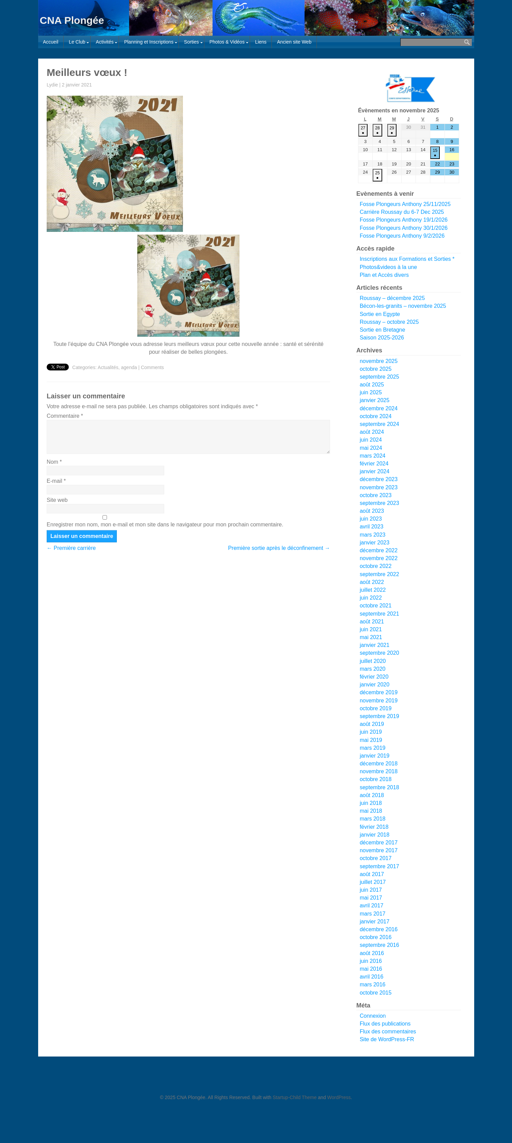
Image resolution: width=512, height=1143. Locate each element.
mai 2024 (371, 448)
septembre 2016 (379, 945)
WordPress (339, 1097)
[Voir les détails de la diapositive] (410, 88)
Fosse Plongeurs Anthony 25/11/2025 (405, 204)
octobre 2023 (375, 495)
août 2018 (372, 795)
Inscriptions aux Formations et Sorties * (407, 259)
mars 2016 (373, 984)
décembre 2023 (379, 479)
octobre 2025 (375, 369)
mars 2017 (373, 914)
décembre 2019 (379, 692)
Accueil (50, 42)
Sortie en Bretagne (382, 330)
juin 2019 (371, 732)
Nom (54, 462)
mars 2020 (373, 669)
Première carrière (71, 548)
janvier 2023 (374, 542)
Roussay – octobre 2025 (389, 322)
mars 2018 (373, 819)
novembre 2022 (379, 558)
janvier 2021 (374, 645)
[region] (409, 88)
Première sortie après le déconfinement (279, 548)
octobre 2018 (375, 779)
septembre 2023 (379, 503)
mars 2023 (373, 535)
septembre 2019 (379, 716)
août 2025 (372, 384)
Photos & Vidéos (227, 42)
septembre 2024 (379, 424)
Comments (152, 367)
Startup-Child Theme (295, 1097)
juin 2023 (371, 519)
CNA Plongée (72, 20)
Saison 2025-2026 (382, 337)
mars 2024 (373, 456)
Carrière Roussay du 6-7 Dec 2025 (402, 212)
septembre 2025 (379, 377)
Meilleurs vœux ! (87, 72)
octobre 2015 (375, 993)
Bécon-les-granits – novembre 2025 (403, 306)
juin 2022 (371, 598)
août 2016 (372, 953)
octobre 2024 (375, 416)
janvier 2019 (374, 756)
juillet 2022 (373, 590)
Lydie (52, 85)
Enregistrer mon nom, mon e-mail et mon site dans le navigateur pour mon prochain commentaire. (165, 524)
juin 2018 (371, 803)
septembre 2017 (379, 866)
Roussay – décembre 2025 (392, 298)
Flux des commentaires (388, 1031)
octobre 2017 (375, 858)
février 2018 (374, 827)
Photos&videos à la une (388, 267)
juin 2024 (371, 440)
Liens (260, 42)
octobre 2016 (375, 937)
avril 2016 (371, 977)
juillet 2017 (373, 882)
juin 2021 (371, 629)
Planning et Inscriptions (148, 42)
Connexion (373, 1016)
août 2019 (372, 724)
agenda (129, 367)
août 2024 (372, 432)
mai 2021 (371, 637)
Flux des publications (385, 1024)
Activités (104, 42)
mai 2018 (371, 811)
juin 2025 (371, 392)
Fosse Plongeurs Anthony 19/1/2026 (404, 220)
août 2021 (372, 621)
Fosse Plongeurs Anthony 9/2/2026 (402, 236)
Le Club (77, 42)
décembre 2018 (379, 763)
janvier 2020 (374, 684)
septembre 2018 (379, 787)
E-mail (56, 481)
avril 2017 (371, 905)
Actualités (108, 367)
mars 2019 (373, 748)
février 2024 (374, 463)
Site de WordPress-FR (387, 1039)
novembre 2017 (379, 850)
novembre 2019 (379, 700)
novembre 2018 (379, 771)
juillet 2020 (373, 661)
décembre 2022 (379, 550)
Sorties (191, 42)
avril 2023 (371, 526)
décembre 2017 (379, 842)
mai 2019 (371, 740)
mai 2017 (371, 898)
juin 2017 (371, 890)
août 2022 (372, 582)
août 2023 (372, 511)
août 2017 (372, 874)
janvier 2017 (374, 921)
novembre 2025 (379, 361)
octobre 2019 (375, 708)
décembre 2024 (379, 408)
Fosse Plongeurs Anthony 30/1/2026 (404, 228)
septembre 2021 (379, 614)
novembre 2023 (379, 487)
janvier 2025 (374, 400)
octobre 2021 (375, 605)
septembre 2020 (379, 653)
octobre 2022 (375, 566)
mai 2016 (371, 969)
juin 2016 (371, 961)
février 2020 (374, 677)
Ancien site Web (294, 42)
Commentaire (65, 416)
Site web (57, 500)
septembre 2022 (379, 574)
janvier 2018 (374, 835)
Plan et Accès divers (384, 275)
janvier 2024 (374, 471)
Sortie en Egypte (380, 314)
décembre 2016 (379, 929)
